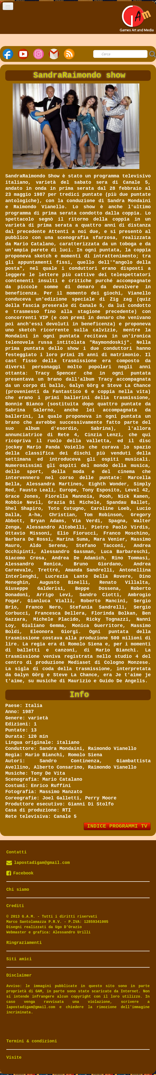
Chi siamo (17, 889)
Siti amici (19, 959)
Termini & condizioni (31, 1041)
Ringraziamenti (24, 942)
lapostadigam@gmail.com (42, 862)
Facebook (20, 873)
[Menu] (8, 6)
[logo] (136, 17)
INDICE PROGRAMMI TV (117, 826)
